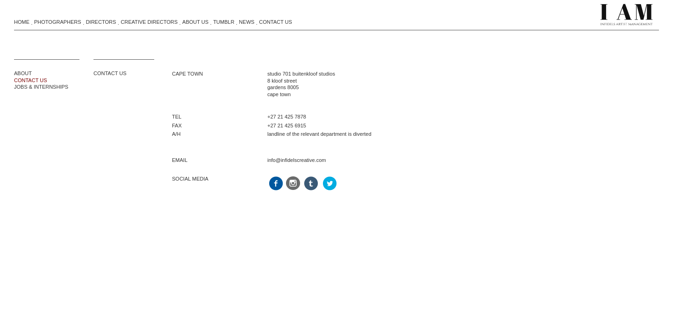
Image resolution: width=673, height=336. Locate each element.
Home (21, 22)
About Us (195, 22)
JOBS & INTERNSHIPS (41, 87)
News (246, 22)
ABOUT (23, 73)
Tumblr (223, 22)
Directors (101, 22)
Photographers (57, 22)
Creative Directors (149, 22)
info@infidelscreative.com (296, 160)
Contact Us (275, 22)
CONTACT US (30, 80)
